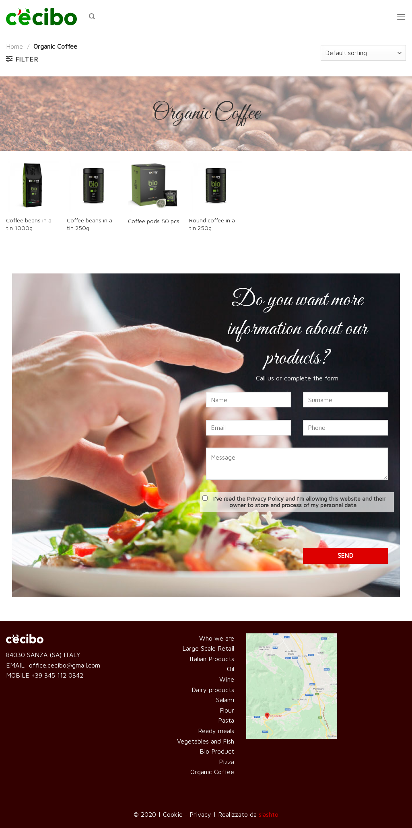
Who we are (216, 638)
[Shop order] (363, 53)
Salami (225, 699)
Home (14, 46)
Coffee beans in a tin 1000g (29, 224)
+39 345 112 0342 (57, 675)
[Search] (92, 16)
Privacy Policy (265, 498)
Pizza (226, 761)
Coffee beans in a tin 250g (89, 224)
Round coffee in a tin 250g (212, 224)
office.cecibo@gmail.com (64, 665)
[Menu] (401, 17)
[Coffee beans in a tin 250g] (93, 185)
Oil (230, 668)
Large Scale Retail (208, 648)
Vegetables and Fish (205, 741)
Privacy (200, 814)
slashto (268, 814)
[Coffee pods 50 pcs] (154, 185)
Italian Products (212, 658)
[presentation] (297, 532)
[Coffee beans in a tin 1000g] (32, 185)
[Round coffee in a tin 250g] (215, 185)
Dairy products (213, 689)
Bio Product (217, 751)
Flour (227, 710)
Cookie (173, 814)
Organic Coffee (212, 771)
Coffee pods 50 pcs (153, 221)
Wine (226, 679)
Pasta (226, 720)
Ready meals (216, 730)
